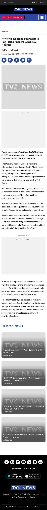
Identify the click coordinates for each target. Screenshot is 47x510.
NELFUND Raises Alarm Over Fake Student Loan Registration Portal (21, 379)
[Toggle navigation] (41, 17)
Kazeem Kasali (11, 50)
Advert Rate (10, 3)
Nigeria (5, 31)
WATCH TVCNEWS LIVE (13, 17)
